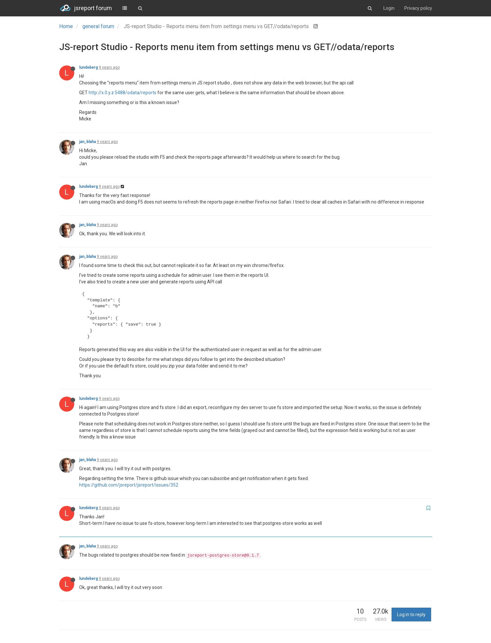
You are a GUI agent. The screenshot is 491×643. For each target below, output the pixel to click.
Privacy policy (418, 8)
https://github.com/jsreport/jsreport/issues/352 (128, 485)
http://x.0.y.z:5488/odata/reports (122, 92)
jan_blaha (87, 141)
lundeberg (88, 67)
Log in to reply (411, 614)
